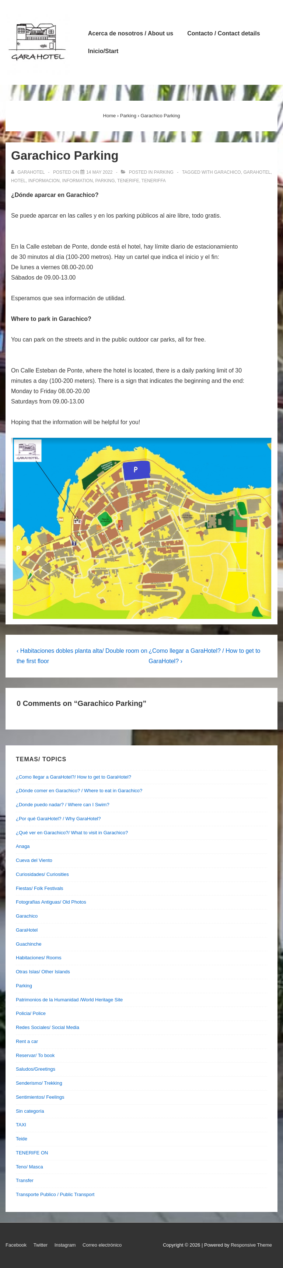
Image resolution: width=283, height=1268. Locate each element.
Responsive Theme (251, 1245)
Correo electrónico (102, 1245)
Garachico (27, 916)
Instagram (65, 1245)
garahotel (256, 172)
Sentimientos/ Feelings (40, 1097)
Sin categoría (30, 1111)
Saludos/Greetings (35, 1069)
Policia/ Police (31, 1013)
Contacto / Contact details (223, 33)
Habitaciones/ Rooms (39, 957)
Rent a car (27, 1041)
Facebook (16, 1245)
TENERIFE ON (32, 1153)
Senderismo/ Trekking (39, 1083)
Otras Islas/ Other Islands (43, 971)
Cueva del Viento (34, 860)
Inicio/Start (103, 51)
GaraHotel (27, 930)
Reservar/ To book (35, 1055)
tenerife (128, 180)
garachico (227, 172)
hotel (18, 180)
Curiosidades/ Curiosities (42, 874)
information (77, 180)
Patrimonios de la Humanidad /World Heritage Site (69, 999)
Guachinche (28, 944)
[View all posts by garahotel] (28, 172)
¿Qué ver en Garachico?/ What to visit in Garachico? (72, 832)
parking (105, 180)
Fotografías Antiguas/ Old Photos (51, 902)
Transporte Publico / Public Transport (55, 1194)
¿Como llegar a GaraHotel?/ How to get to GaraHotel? (73, 777)
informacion (44, 180)
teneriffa (154, 180)
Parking (164, 172)
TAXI (21, 1124)
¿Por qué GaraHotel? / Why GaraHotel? (58, 818)
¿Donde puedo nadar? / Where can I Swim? (62, 804)
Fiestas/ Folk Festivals (39, 888)
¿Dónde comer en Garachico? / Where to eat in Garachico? (79, 790)
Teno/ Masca (29, 1167)
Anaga (23, 846)
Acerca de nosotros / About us (130, 33)
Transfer (25, 1180)
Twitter (41, 1245)
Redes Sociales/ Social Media (47, 1027)
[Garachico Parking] (99, 172)
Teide (21, 1138)
